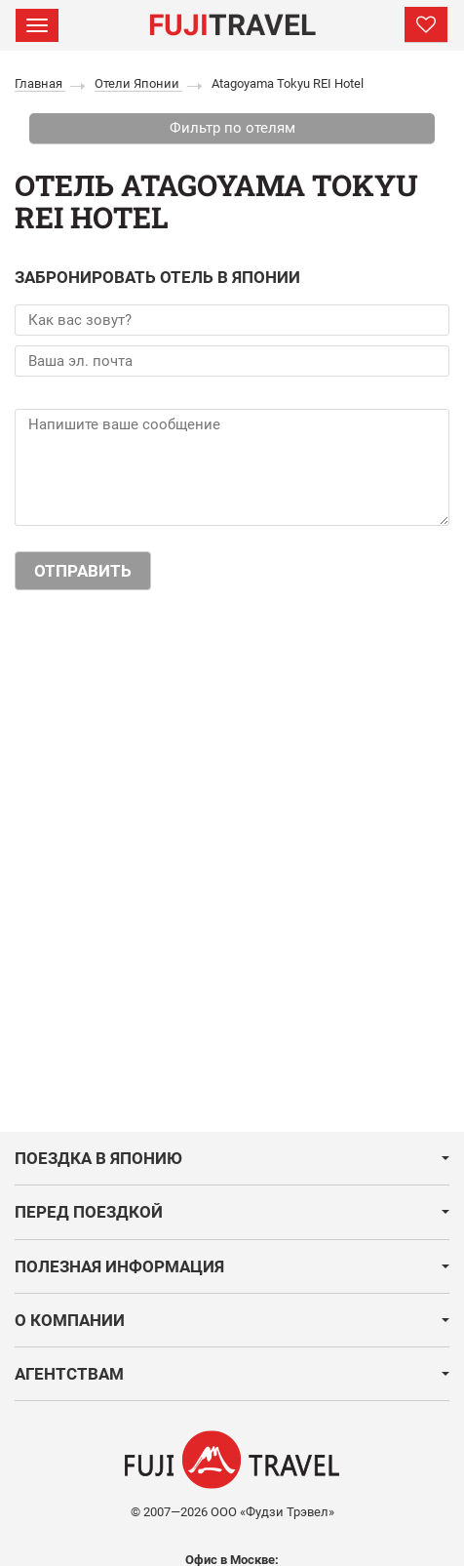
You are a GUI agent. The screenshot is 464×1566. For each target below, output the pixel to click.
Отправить (83, 571)
